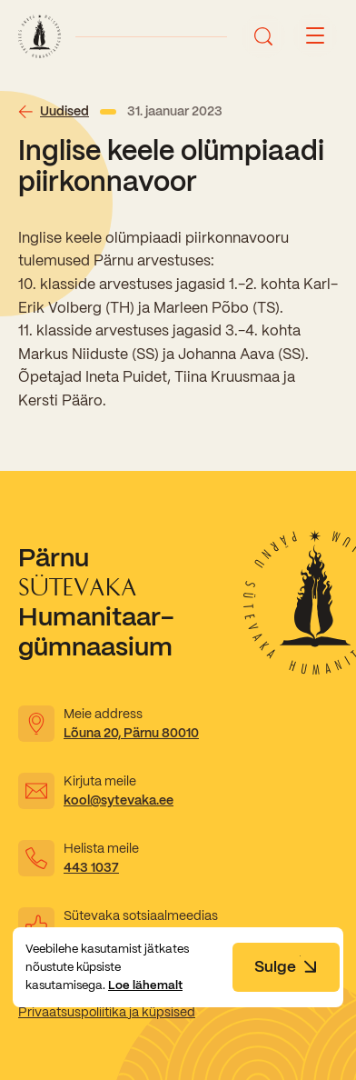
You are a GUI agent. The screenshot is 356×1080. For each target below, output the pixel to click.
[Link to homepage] (39, 36)
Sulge (286, 966)
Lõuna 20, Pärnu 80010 (131, 733)
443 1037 (91, 867)
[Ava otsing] (263, 36)
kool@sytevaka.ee (118, 800)
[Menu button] (315, 36)
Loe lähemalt (145, 985)
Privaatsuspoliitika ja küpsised (106, 1012)
